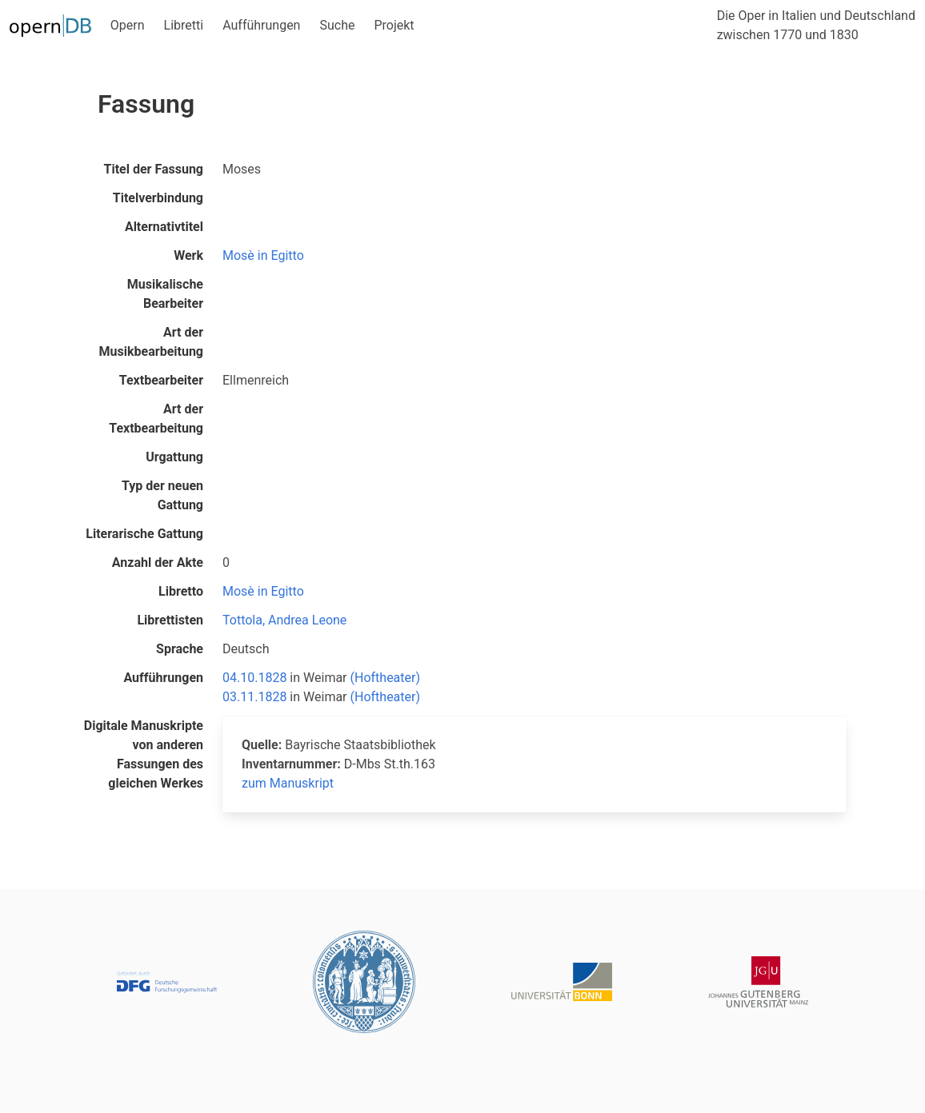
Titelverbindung (158, 197)
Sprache (179, 648)
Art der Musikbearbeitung (151, 342)
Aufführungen (261, 25)
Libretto (180, 591)
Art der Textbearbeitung (156, 418)
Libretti (184, 25)
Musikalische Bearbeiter (165, 294)
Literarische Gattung (144, 533)
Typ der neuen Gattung (162, 495)
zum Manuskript (288, 783)
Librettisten (170, 620)
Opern (127, 25)
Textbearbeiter (161, 380)
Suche (336, 25)
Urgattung (174, 457)
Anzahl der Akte (157, 562)
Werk (188, 255)
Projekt (394, 25)
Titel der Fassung (153, 169)
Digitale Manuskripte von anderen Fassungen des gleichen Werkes (143, 754)
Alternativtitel (164, 226)
